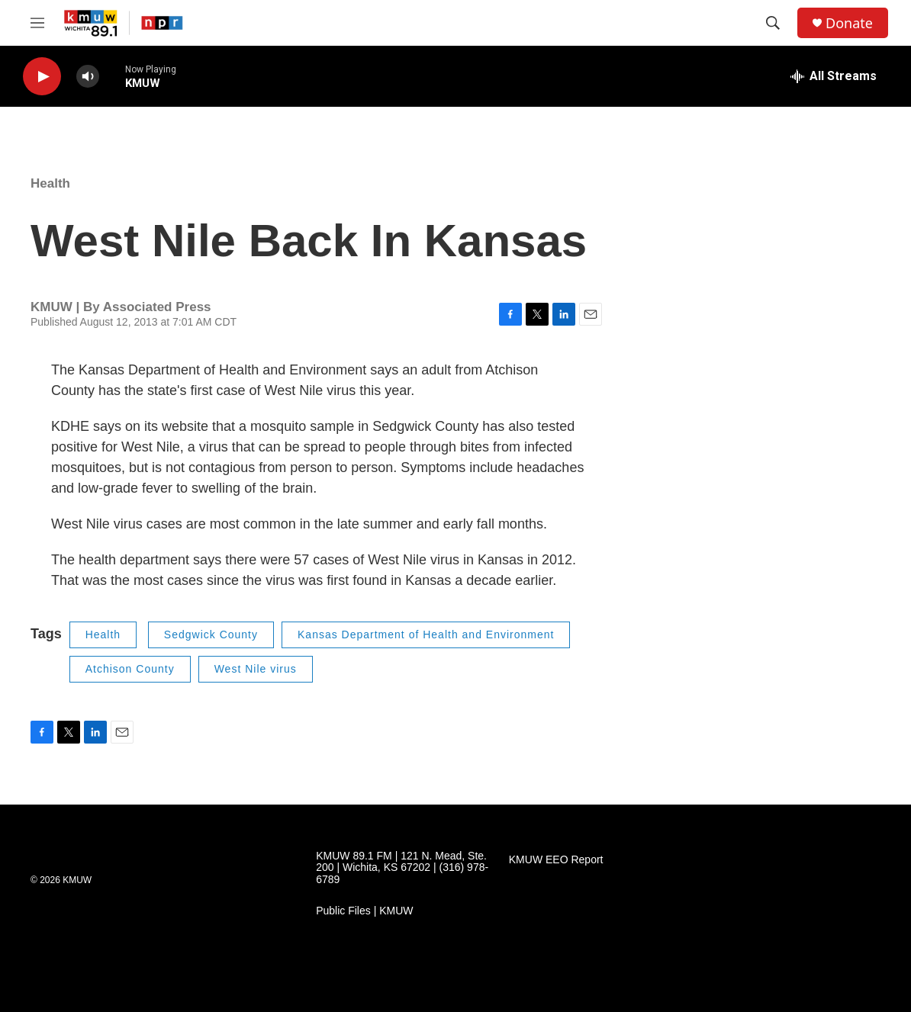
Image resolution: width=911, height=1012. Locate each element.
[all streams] (833, 76)
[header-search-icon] (772, 23)
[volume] (88, 76)
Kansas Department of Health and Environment (426, 634)
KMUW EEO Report (556, 860)
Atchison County (130, 669)
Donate (849, 23)
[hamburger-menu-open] (37, 23)
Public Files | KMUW (364, 911)
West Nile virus (255, 669)
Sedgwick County (211, 634)
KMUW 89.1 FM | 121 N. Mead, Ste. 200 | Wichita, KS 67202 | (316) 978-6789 (402, 868)
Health (50, 183)
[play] (42, 76)
